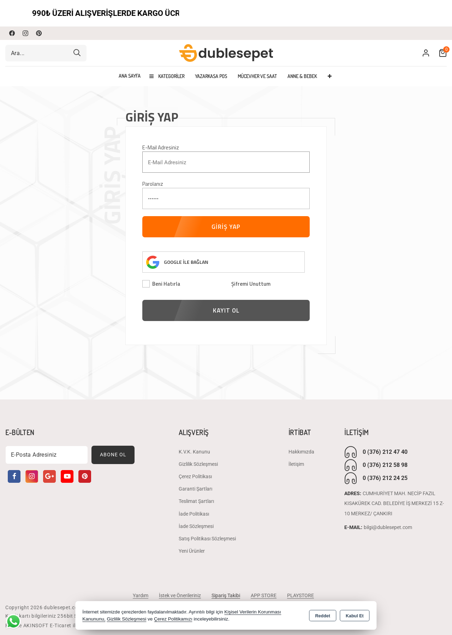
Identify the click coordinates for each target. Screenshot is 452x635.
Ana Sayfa (130, 75)
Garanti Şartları (195, 489)
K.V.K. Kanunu (194, 452)
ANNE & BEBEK (302, 76)
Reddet (322, 615)
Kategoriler (166, 76)
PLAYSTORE (300, 595)
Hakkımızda (301, 452)
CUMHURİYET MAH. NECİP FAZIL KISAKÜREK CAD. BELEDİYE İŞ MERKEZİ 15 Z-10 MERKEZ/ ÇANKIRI (394, 504)
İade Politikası (194, 514)
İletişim (296, 464)
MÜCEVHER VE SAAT (257, 76)
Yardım (140, 595)
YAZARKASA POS (211, 76)
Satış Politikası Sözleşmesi (207, 538)
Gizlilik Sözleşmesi (198, 464)
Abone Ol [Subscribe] (113, 454)
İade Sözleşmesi (196, 526)
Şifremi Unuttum (250, 284)
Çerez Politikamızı (173, 619)
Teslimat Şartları (196, 501)
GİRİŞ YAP (226, 226)
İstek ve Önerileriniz (180, 595)
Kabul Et (355, 615)
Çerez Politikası (195, 476)
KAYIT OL (226, 310)
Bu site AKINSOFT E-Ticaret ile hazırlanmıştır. (59, 625)
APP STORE (263, 595)
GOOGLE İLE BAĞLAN (186, 262)
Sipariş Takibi (226, 595)
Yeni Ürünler (192, 551)
